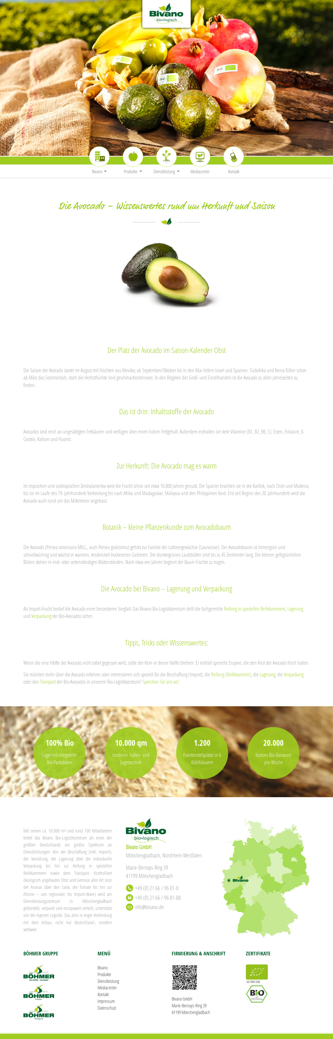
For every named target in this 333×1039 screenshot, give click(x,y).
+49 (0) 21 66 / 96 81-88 (158, 897)
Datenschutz (107, 1008)
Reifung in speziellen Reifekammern (254, 608)
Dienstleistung (108, 981)
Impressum (106, 1001)
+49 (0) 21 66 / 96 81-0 (156, 888)
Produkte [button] (131, 171)
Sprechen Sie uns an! (161, 681)
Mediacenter (200, 171)
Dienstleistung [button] (164, 171)
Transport (48, 681)
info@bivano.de (149, 907)
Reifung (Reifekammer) (231, 674)
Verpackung (41, 615)
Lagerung (295, 608)
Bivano (103, 967)
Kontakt (233, 171)
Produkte (104, 974)
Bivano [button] (97, 171)
